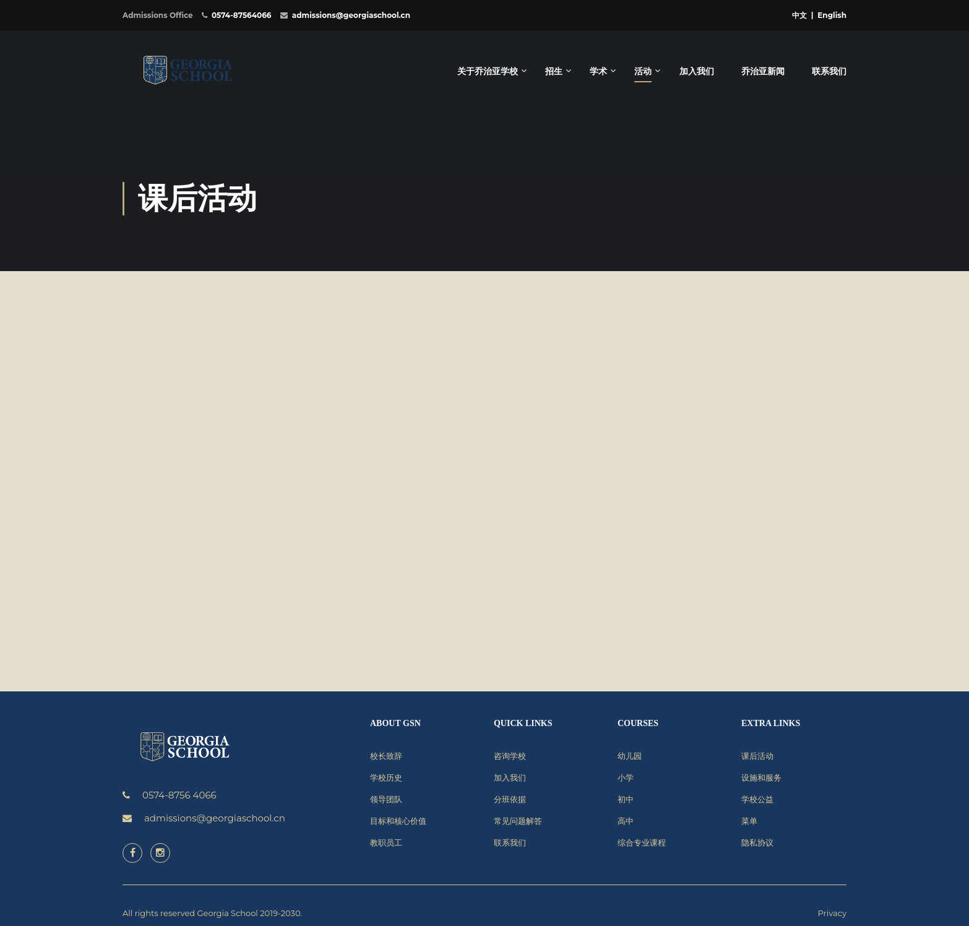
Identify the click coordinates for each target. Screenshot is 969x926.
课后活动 (757, 756)
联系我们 (829, 71)
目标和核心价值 (398, 821)
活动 (643, 71)
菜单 (749, 821)
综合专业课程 (642, 842)
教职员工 (386, 842)
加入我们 (696, 71)
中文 (799, 15)
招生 (553, 71)
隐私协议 (757, 842)
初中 (626, 799)
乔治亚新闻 (763, 71)
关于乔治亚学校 (487, 71)
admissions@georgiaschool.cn (351, 15)
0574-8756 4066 (179, 795)
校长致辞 (386, 756)
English (831, 15)
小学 (626, 777)
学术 (598, 71)
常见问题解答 (518, 821)
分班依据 (510, 799)
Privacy (832, 913)
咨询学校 (510, 756)
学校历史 (386, 777)
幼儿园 (630, 756)
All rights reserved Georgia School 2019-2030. (212, 913)
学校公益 (757, 799)
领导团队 (386, 799)
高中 (626, 821)
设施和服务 (761, 777)
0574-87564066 (241, 15)
